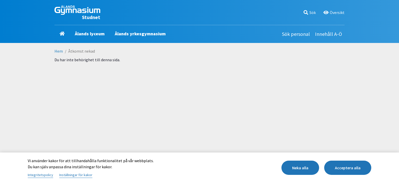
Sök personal (296, 34)
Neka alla (300, 167)
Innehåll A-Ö (328, 34)
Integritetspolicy (40, 175)
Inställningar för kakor (75, 175)
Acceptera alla (348, 167)
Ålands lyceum (90, 34)
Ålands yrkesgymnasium (140, 34)
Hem (58, 51)
